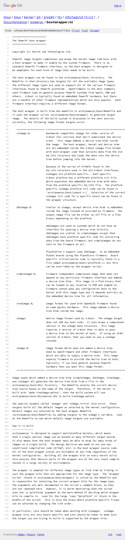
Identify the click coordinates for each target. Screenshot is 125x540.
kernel (28, 17)
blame (94, 30)
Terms (40, 534)
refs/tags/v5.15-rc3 (79, 17)
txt (110, 534)
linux (7, 17)
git (38, 17)
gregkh (49, 17)
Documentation (15, 22)
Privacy (31, 534)
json (118, 534)
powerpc (37, 22)
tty (59, 17)
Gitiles (21, 534)
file (76, 30)
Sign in (117, 5)
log (85, 30)
